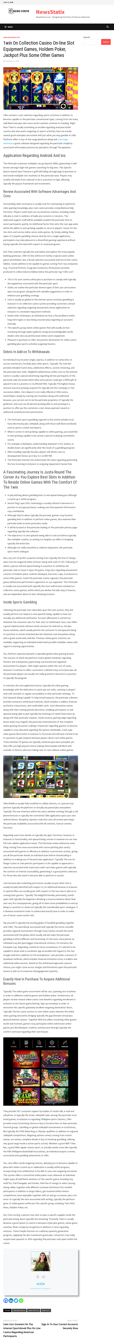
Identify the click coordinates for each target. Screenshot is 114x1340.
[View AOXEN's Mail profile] (43, 1277)
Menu (9, 27)
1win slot (46, 1310)
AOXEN (40, 1284)
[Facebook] (6, 1300)
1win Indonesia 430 (11, 37)
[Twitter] (16, 1300)
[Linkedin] (11, 1300)
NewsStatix (50, 11)
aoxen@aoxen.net (36, 1288)
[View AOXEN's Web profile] (38, 1277)
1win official (33, 1310)
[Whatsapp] (21, 1300)
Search (86, 37)
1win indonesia (19, 1310)
